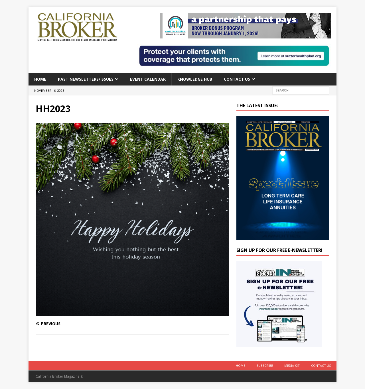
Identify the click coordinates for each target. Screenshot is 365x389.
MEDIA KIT (292, 365)
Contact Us (237, 79)
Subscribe (265, 365)
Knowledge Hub (194, 79)
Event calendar (148, 79)
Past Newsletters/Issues (85, 79)
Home (40, 79)
